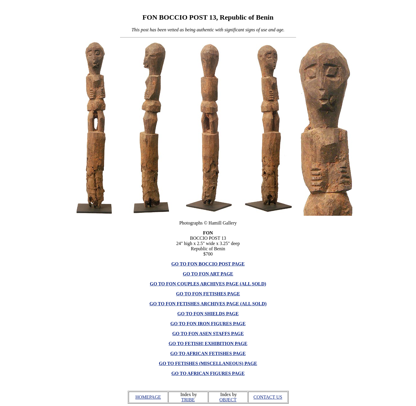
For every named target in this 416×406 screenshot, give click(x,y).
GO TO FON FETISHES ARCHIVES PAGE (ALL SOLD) (208, 303)
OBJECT (228, 399)
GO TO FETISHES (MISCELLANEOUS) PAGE (208, 363)
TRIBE (188, 399)
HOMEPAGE (148, 397)
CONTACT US (267, 397)
